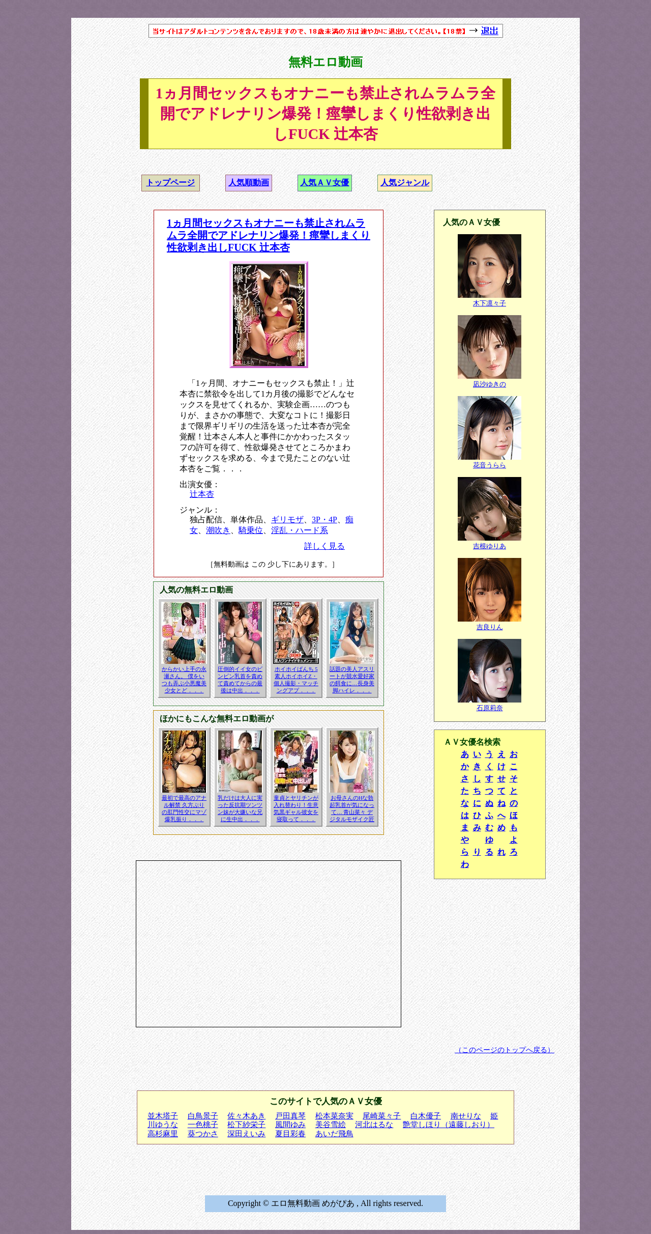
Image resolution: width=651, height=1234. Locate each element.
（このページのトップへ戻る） (504, 1050)
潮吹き (218, 530)
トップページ (170, 182)
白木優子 (425, 1116)
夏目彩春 (290, 1134)
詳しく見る (324, 546)
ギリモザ (287, 519)
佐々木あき (246, 1116)
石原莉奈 (490, 708)
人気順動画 (248, 182)
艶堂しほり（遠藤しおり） (448, 1124)
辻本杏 (202, 494)
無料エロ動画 (325, 62)
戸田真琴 (290, 1116)
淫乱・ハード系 (299, 530)
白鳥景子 (203, 1116)
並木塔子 (162, 1116)
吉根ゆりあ (489, 546)
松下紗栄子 (246, 1124)
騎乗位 (251, 530)
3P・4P (324, 519)
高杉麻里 (162, 1134)
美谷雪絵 (330, 1124)
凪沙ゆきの (489, 384)
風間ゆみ (290, 1124)
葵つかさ (203, 1134)
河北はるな (374, 1124)
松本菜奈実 (334, 1116)
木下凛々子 (489, 303)
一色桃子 (203, 1124)
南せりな (466, 1116)
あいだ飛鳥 (334, 1134)
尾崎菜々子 (382, 1116)
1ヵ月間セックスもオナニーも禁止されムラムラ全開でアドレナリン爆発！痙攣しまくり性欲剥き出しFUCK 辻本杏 (268, 235)
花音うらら (489, 465)
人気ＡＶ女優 (324, 182)
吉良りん (490, 627)
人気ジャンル (404, 182)
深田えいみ (246, 1134)
